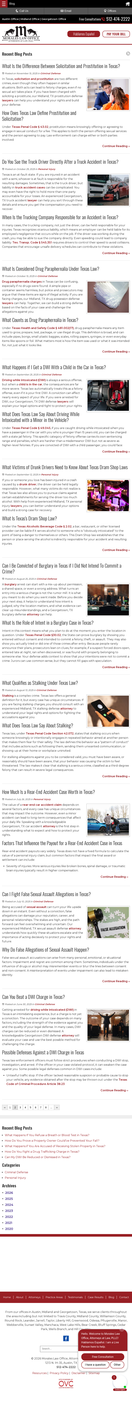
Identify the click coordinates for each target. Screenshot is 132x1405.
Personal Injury (46, 169)
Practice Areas (54, 1297)
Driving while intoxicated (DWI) (24, 380)
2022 (7, 1217)
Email (66, 10)
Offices (110, 10)
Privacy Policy (59, 1373)
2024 (7, 1205)
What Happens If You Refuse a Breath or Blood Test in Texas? (47, 1135)
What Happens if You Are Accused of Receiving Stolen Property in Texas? (55, 1146)
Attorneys (34, 1297)
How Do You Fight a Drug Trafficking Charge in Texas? (42, 1151)
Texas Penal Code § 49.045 (31, 428)
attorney (33, 614)
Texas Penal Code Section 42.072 (50, 733)
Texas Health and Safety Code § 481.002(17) (43, 328)
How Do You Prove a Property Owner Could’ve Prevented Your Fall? (52, 1140)
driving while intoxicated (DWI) (52, 1009)
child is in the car (30, 384)
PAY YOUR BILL (116, 34)
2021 (7, 1223)
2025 (7, 1199)
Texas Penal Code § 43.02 (30, 127)
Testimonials (75, 1297)
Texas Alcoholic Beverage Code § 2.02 (44, 526)
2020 (7, 1229)
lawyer (32, 200)
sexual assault (36, 907)
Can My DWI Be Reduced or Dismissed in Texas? (37, 1157)
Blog (111, 1297)
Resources (39, 1373)
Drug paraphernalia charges (22, 281)
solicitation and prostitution (34, 79)
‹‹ (5, 1107)
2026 (7, 1193)
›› (57, 1107)
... (51, 1107)
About (19, 1297)
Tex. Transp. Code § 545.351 (32, 242)
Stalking (8, 695)
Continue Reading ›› (116, 146)
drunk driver (27, 484)
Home (7, 1297)
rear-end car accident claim (42, 804)
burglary (10, 584)
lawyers (7, 100)
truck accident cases (30, 187)
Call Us (22, 10)
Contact (124, 1297)
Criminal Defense (50, 73)
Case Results (95, 1297)
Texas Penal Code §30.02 (43, 635)
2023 (7, 1211)
